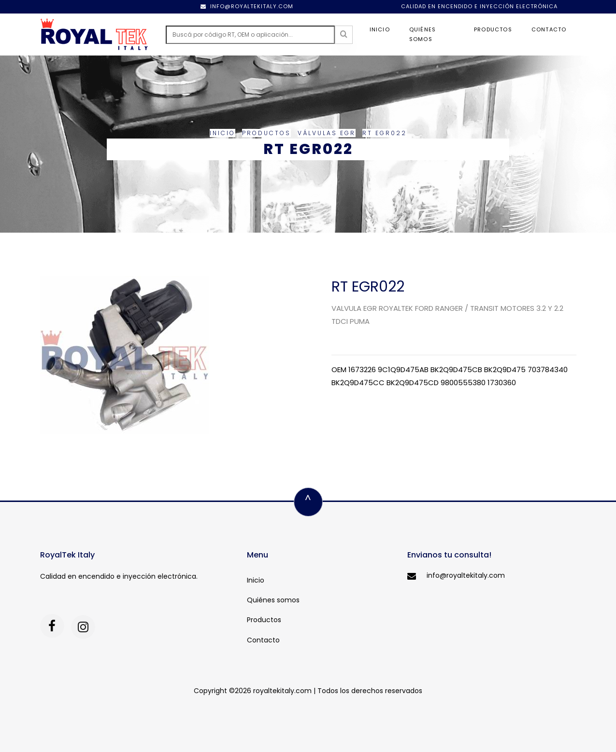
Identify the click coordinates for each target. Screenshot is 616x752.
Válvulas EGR (327, 133)
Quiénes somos (422, 34)
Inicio (380, 29)
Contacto (549, 29)
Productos (493, 29)
